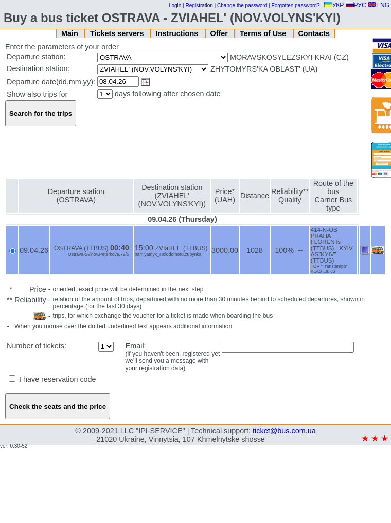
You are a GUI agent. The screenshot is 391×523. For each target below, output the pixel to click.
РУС (356, 5)
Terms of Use (264, 33)
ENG (378, 5)
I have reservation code (52, 379)
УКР (334, 5)
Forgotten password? (296, 5)
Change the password (242, 5)
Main (70, 33)
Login (175, 5)
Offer (219, 33)
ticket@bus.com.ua (284, 431)
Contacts (314, 33)
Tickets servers (118, 33)
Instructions (178, 33)
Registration (199, 5)
